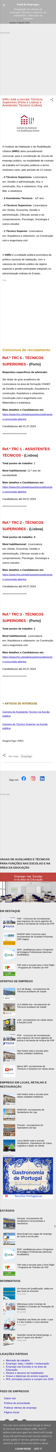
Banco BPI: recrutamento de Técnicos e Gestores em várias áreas (35, 1067)
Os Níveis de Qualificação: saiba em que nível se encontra (35, 1289)
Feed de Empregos (28, 4)
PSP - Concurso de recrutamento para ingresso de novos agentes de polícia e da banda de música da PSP (35, 921)
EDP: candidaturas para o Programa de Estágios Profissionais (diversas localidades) (35, 952)
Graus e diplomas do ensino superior (27, 1376)
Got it (38, 1448)
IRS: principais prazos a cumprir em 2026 (29, 1379)
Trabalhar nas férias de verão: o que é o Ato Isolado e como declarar (35, 1320)
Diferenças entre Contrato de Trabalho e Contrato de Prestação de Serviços (35, 1306)
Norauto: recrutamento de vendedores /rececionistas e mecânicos (31, 1221)
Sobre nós (10, 1398)
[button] (52, 100)
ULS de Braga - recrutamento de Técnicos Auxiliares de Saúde (33, 990)
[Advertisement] (28, 62)
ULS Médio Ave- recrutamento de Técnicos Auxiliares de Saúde (33, 1005)
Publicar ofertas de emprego (20, 1407)
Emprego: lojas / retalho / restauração (27, 1363)
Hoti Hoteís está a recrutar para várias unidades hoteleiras (32, 1052)
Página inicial (11, 1412)
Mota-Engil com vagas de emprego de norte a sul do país (34, 1235)
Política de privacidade (17, 1403)
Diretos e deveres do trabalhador (25, 1372)
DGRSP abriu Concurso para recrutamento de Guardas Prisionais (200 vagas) (35, 936)
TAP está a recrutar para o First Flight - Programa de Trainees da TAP (35, 966)
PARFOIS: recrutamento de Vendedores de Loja (30, 1110)
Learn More (23, 1448)
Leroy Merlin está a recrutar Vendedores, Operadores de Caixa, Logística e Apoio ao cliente (34, 1143)
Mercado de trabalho (18, 1360)
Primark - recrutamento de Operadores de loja (30, 1126)
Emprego (26, 756)
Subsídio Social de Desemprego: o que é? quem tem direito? (34, 1336)
